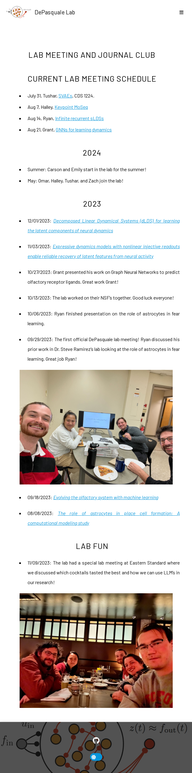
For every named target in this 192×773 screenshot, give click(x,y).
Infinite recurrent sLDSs (79, 118)
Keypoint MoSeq (71, 107)
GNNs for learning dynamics (84, 129)
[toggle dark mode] (96, 757)
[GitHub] (96, 740)
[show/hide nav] (181, 12)
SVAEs (65, 95)
